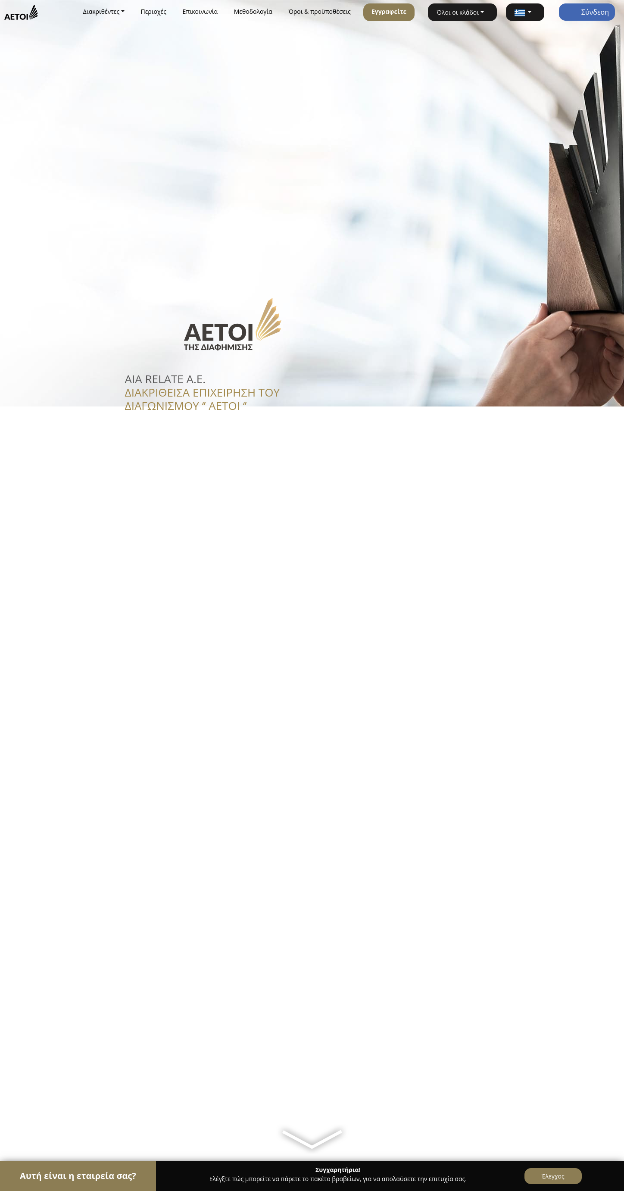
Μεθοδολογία (253, 11)
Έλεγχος (553, 1176)
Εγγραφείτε (388, 11)
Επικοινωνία (200, 11)
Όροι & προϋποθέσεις (319, 11)
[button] (525, 12)
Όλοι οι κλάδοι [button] (458, 12)
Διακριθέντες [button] (101, 11)
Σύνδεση (587, 12)
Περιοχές (153, 11)
